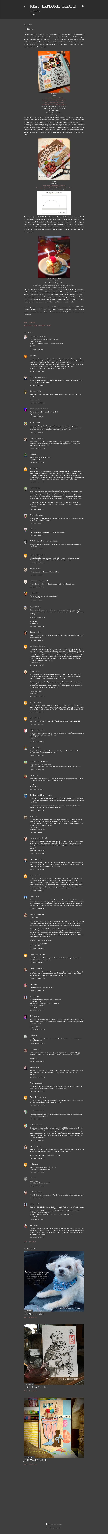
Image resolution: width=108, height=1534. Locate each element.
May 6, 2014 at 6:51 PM (37, 587)
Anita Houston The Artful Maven (42, 541)
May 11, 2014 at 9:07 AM (37, 1158)
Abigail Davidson (36, 1097)
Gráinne (33, 897)
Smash (49, 325)
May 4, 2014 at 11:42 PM (37, 350)
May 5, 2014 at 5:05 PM (37, 509)
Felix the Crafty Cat (37, 761)
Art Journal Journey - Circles (54, 98)
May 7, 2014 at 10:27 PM (37, 853)
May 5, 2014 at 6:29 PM (37, 523)
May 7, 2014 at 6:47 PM (37, 769)
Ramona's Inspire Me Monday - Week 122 (54, 104)
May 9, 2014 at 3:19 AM (37, 990)
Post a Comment (30, 1242)
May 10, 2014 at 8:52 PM (37, 1105)
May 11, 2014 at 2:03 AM (37, 1119)
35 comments (33, 1464)
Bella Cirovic (34, 1192)
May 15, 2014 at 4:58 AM (37, 1219)
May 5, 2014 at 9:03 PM (37, 549)
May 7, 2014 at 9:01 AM (37, 712)
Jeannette (34, 391)
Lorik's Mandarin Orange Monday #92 (54, 100)
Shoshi (32, 671)
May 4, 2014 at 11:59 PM (37, 371)
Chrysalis (33, 748)
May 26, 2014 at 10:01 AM (37, 1237)
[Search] (83, 6)
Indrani (32, 593)
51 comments (33, 1391)
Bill (31, 529)
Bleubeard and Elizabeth (39, 795)
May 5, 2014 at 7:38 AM (37, 432)
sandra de (33, 607)
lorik (31, 356)
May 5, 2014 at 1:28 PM (37, 482)
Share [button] (25, 322)
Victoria (32, 1067)
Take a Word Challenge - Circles (54, 102)
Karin (32, 454)
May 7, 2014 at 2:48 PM (37, 742)
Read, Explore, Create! (53, 6)
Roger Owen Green (37, 581)
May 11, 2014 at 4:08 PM (37, 1172)
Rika (31, 1178)
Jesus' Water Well (35, 1460)
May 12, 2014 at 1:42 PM (37, 1186)
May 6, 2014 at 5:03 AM (37, 575)
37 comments (33, 1317)
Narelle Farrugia (36, 555)
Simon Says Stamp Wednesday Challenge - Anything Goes (54, 188)
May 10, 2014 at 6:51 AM (37, 1010)
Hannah (33, 488)
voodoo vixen (35, 969)
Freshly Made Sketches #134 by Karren (54, 185)
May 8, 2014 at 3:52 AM (37, 891)
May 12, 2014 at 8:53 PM (37, 1198)
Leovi (32, 984)
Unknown (33, 702)
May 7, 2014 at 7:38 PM (37, 789)
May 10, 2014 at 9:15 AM (37, 1043)
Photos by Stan (35, 955)
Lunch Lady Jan (36, 646)
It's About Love (34, 1313)
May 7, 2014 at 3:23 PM (37, 755)
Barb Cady (34, 859)
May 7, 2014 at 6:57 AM (37, 640)
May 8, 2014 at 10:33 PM (37, 978)
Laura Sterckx (35, 439)
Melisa (32, 1164)
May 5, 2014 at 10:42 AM (37, 448)
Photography (42, 325)
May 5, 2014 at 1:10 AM (36, 385)
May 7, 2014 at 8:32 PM (37, 832)
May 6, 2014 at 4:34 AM (37, 563)
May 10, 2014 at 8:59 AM (37, 1030)
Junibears (33, 569)
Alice (31, 1225)
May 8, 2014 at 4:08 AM (37, 908)
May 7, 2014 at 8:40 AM (37, 696)
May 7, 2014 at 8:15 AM (37, 665)
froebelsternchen (36, 336)
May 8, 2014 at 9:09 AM (37, 949)
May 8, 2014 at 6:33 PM (37, 963)
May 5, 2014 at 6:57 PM (37, 535)
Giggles (33, 1016)
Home (33, 15)
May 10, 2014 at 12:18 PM (37, 1061)
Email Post (32, 322)
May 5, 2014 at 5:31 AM (36, 417)
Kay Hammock (35, 914)
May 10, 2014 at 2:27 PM (37, 1077)
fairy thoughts (35, 730)
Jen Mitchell (34, 515)
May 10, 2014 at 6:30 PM (37, 1091)
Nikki (32, 816)
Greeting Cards (32, 325)
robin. (32, 1036)
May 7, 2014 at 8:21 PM (37, 810)
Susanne (33, 632)
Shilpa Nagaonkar (36, 377)
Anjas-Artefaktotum (37, 409)
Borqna (32, 996)
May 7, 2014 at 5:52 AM (37, 626)
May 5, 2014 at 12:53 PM (37, 462)
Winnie (32, 468)
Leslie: (32, 775)
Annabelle (33, 1050)
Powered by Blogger (54, 1524)
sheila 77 (33, 423)
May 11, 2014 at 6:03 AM (37, 1140)
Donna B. (33, 875)
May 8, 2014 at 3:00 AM (37, 869)
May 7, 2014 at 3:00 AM (37, 601)
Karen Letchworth (36, 838)
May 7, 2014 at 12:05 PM (37, 724)
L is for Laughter (35, 1387)
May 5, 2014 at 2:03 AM (37, 403)
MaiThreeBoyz (35, 1111)
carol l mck (34, 1146)
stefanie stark (35, 1125)
